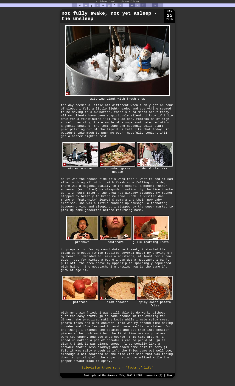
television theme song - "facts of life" (117, 367)
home (136, 1)
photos (125, 1)
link (169, 375)
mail (114, 1)
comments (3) (154, 375)
